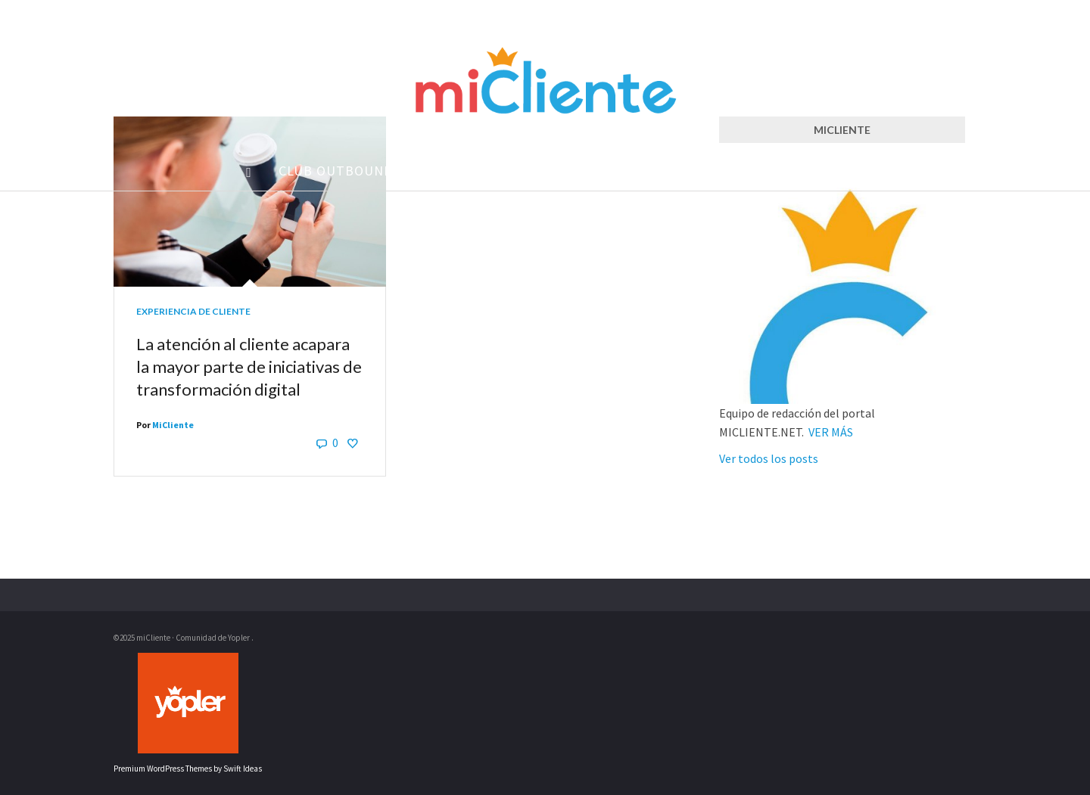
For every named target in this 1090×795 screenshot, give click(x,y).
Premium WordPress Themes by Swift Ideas (188, 768)
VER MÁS (830, 431)
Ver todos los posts (768, 458)
